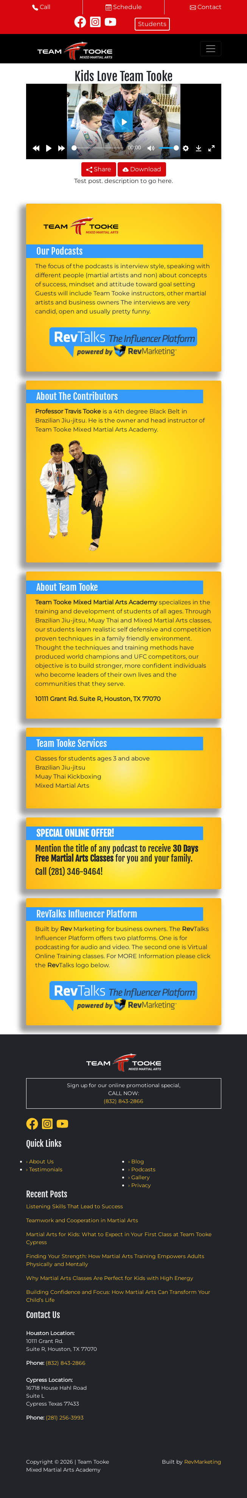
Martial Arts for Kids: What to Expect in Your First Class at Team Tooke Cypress (118, 1238)
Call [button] (41, 7)
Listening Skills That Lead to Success (74, 1206)
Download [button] (142, 169)
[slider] (97, 148)
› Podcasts (141, 1169)
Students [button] (152, 24)
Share (98, 169)
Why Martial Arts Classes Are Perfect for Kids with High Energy (109, 1278)
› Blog (136, 1161)
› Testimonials (44, 1169)
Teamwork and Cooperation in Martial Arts (82, 1220)
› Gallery (139, 1177)
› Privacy (139, 1185)
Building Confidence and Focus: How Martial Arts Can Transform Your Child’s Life (118, 1296)
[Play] (49, 147)
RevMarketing (202, 1461)
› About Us (40, 1161)
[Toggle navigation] (210, 48)
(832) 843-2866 (123, 1101)
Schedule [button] (124, 7)
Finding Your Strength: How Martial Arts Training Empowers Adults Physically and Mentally (115, 1260)
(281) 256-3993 (65, 1417)
